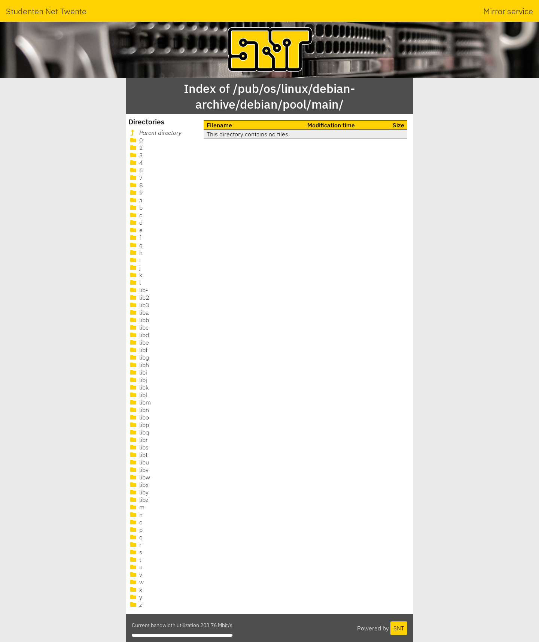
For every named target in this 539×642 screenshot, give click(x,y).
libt (138, 454)
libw (139, 477)
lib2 (139, 297)
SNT (398, 628)
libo (139, 417)
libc (139, 327)
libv (139, 469)
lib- (138, 290)
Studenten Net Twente (46, 11)
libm (140, 402)
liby (139, 492)
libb (139, 320)
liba (139, 312)
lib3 (139, 305)
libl (138, 395)
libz (138, 499)
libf (138, 350)
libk (139, 387)
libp (139, 424)
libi (138, 372)
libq (139, 432)
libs (139, 447)
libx (139, 484)
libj (138, 380)
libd (139, 335)
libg (139, 357)
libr (138, 439)
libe (139, 342)
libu (139, 462)
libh (139, 365)
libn (139, 410)
